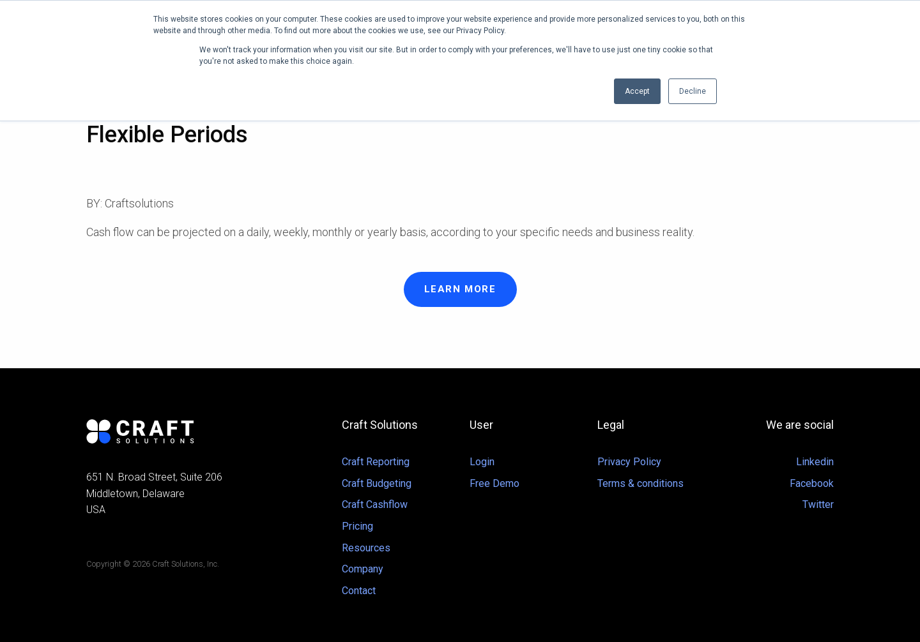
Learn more (460, 289)
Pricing (357, 526)
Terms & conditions (640, 483)
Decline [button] (692, 91)
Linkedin (815, 462)
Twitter (818, 504)
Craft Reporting (376, 462)
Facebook (812, 483)
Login (482, 462)
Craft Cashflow (375, 504)
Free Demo (494, 483)
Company (362, 569)
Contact (359, 591)
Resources (366, 548)
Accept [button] (637, 91)
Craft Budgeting (376, 483)
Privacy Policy (629, 462)
